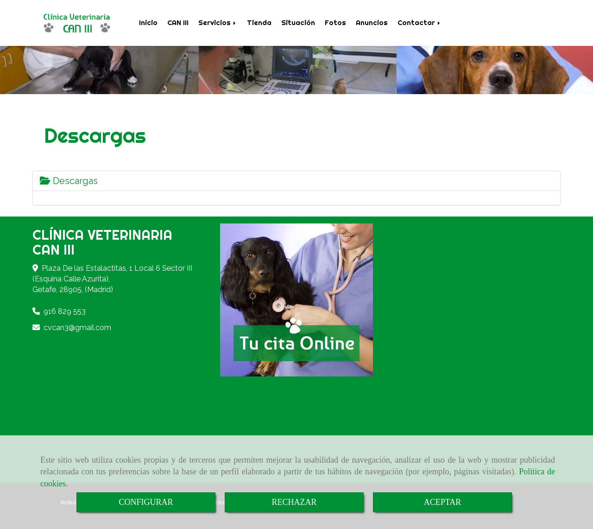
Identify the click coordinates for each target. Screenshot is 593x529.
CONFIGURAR (146, 502)
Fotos (335, 22)
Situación (298, 22)
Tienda (259, 22)
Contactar (419, 22)
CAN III (178, 22)
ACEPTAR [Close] (442, 502)
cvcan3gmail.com (77, 327)
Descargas (69, 180)
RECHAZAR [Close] (293, 502)
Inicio (148, 22)
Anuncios (372, 22)
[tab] (296, 181)
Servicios (217, 22)
